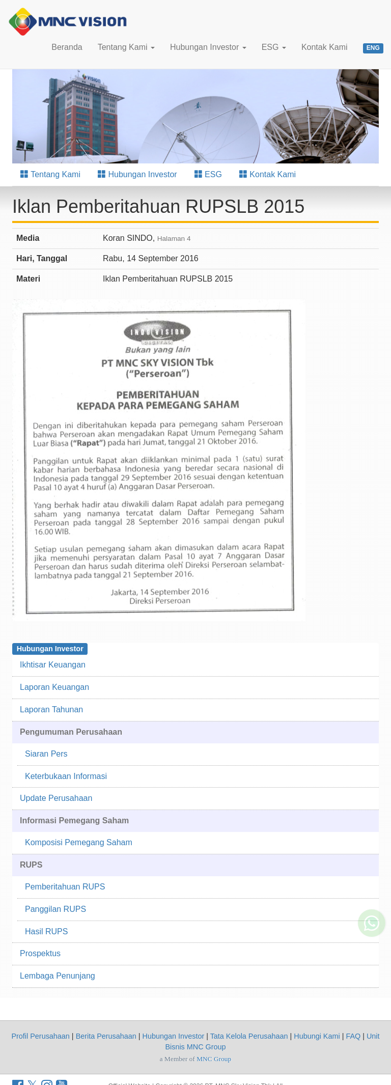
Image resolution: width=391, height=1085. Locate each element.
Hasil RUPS (46, 931)
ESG (274, 47)
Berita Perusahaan (106, 1036)
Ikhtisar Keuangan (53, 664)
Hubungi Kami (317, 1036)
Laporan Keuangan (54, 687)
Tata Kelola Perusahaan (249, 1036)
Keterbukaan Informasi (66, 776)
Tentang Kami (126, 47)
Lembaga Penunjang (57, 975)
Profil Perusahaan (40, 1036)
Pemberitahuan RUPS (65, 886)
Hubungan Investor (208, 47)
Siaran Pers (46, 753)
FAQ (353, 1036)
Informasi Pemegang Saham (74, 820)
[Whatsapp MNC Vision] (371, 912)
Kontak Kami (324, 47)
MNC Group (214, 1059)
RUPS (31, 864)
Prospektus (40, 953)
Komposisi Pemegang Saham (78, 842)
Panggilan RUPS (55, 909)
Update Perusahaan (56, 798)
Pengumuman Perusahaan (71, 732)
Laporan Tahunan (51, 709)
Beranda (66, 47)
